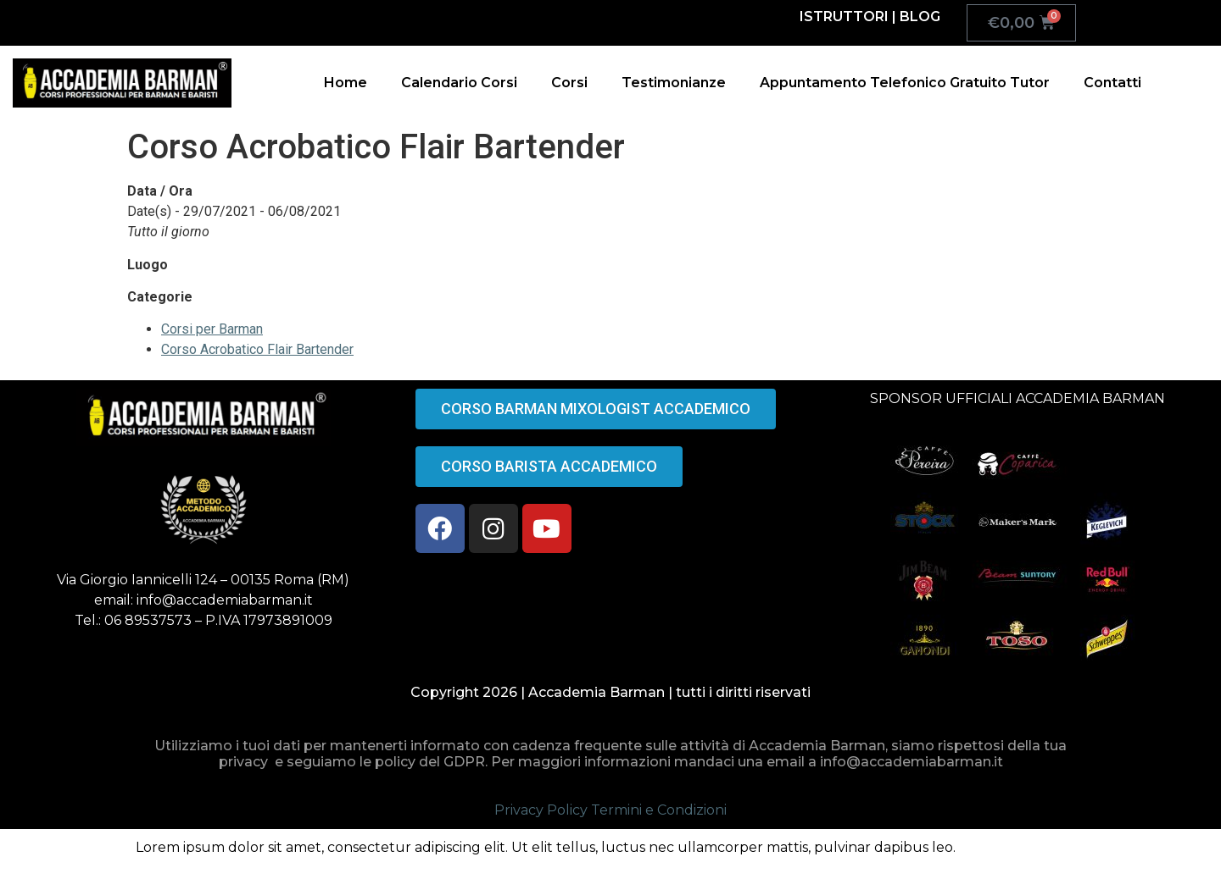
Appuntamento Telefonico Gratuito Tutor (905, 83)
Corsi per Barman (212, 329)
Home (345, 83)
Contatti (1112, 83)
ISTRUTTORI (844, 16)
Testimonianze (674, 83)
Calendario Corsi (459, 83)
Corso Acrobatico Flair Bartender (257, 349)
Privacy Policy (541, 810)
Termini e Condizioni (659, 810)
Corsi (569, 83)
